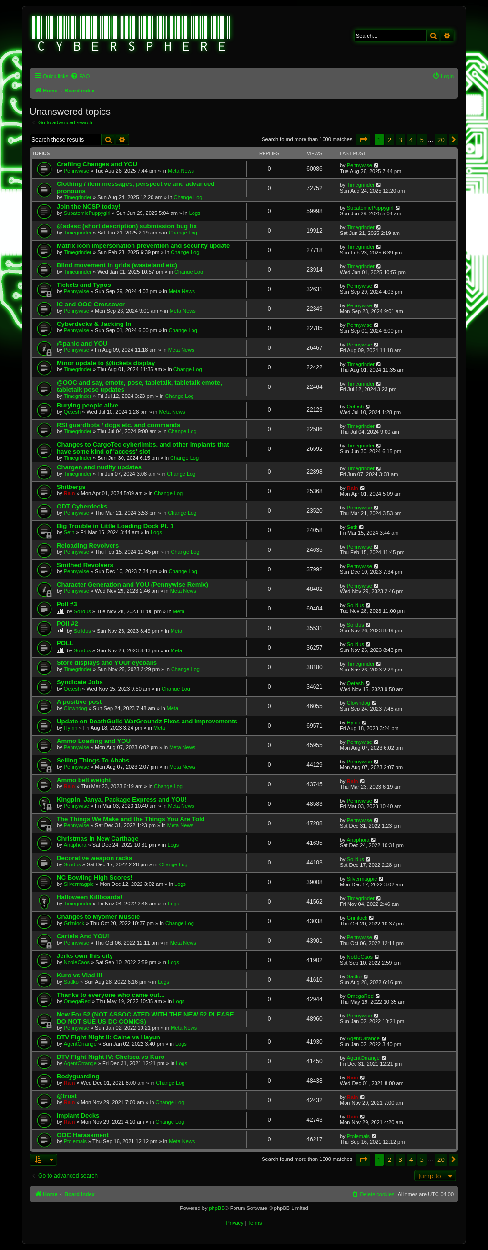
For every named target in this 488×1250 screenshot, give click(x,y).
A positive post (79, 701)
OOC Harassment (83, 1134)
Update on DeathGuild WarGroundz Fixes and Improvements (147, 721)
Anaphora (75, 845)
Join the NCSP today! (89, 206)
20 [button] (441, 139)
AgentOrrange (80, 1044)
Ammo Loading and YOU (94, 740)
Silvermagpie (79, 884)
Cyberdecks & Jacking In (94, 323)
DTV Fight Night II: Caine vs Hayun (108, 1037)
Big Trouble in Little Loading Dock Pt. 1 (115, 525)
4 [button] (411, 139)
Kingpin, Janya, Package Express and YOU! (122, 799)
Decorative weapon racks (94, 858)
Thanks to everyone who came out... (110, 994)
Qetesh (72, 412)
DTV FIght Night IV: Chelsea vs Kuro (110, 1056)
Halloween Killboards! (89, 897)
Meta (178, 611)
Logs (195, 213)
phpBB (216, 1208)
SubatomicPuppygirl (87, 213)
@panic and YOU (82, 343)
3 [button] (400, 139)
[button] (363, 139)
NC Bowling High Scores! (94, 877)
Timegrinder (78, 197)
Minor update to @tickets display (106, 362)
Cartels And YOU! (83, 936)
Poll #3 (67, 604)
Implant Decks (78, 1115)
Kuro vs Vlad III (79, 975)
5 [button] (422, 139)
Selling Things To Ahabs (93, 760)
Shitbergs (71, 486)
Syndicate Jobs (80, 682)
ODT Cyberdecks (82, 506)
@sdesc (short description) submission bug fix (127, 226)
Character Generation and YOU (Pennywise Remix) (132, 584)
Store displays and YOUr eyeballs (107, 662)
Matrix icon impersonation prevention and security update (143, 245)
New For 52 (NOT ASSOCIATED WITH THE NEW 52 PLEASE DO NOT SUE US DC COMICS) (145, 1018)
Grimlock (74, 923)
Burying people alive (87, 405)
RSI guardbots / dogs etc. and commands (118, 424)
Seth (69, 532)
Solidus (82, 611)
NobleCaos (77, 962)
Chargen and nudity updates (99, 467)
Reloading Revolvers (88, 545)
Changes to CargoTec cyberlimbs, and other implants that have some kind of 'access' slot (143, 448)
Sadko (71, 982)
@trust (67, 1095)
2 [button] (389, 139)
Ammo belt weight (84, 779)
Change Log (187, 197)
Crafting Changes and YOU (97, 164)
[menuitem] (80, 76)
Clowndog (75, 708)
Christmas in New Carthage (97, 838)
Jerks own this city (85, 955)
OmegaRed (77, 1001)
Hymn (71, 728)
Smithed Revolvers (85, 565)
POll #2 (67, 623)
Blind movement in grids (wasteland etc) (117, 265)
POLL (65, 643)
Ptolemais (75, 1141)
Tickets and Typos (84, 284)
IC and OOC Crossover (91, 304)
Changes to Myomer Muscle (98, 916)
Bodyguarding (78, 1076)
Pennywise (76, 170)
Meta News (181, 170)
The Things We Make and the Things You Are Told (131, 819)
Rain (69, 493)
